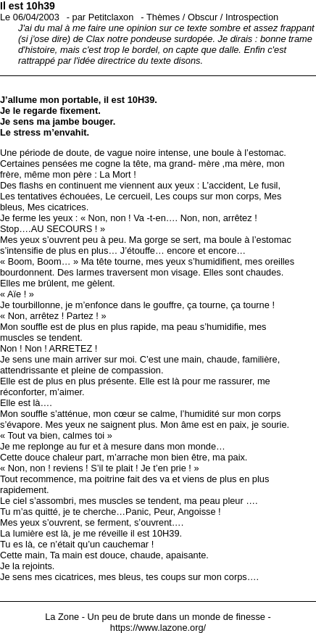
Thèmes (163, 17)
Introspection (251, 17)
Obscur (202, 17)
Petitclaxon (111, 17)
